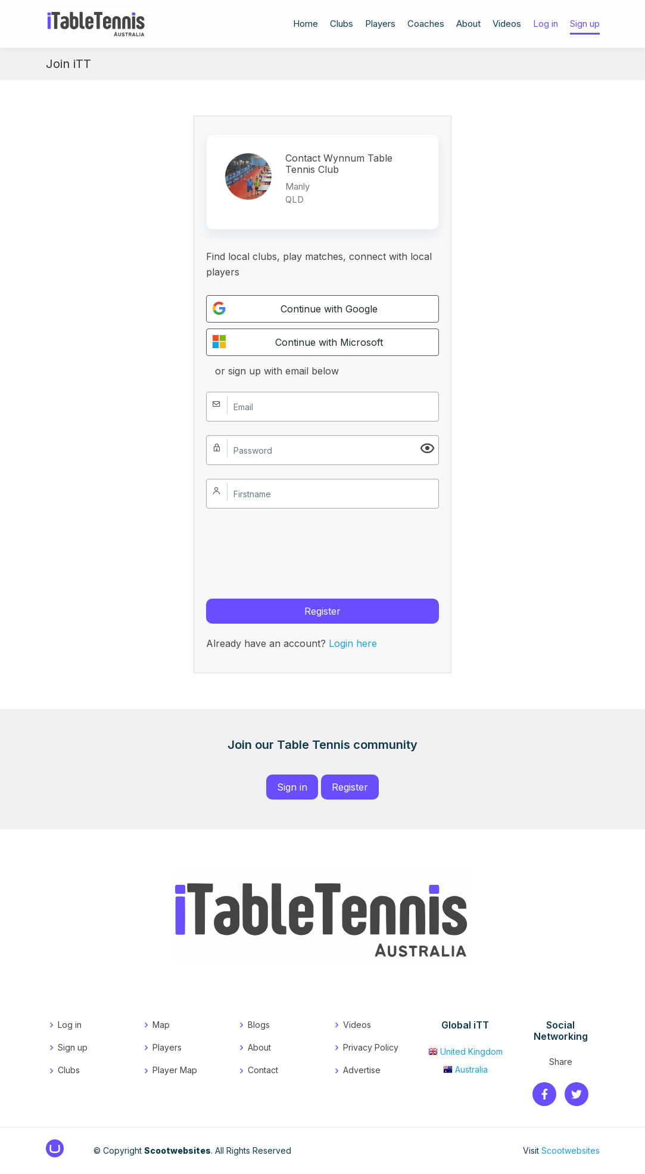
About (468, 25)
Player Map (174, 1070)
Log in (545, 25)
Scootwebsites (570, 1150)
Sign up (585, 25)
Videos (507, 25)
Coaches (425, 25)
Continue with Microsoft (298, 341)
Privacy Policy (370, 1047)
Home (305, 25)
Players (380, 25)
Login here (353, 643)
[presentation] (296, 545)
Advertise (362, 1070)
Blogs (259, 1025)
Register (322, 611)
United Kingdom (465, 1051)
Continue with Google (295, 308)
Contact (263, 1070)
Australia (465, 1069)
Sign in (292, 787)
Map (161, 1025)
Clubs (341, 25)
